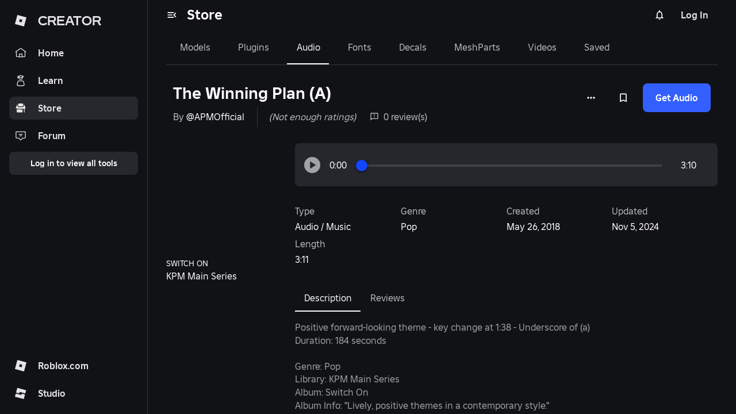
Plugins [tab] (253, 47)
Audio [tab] (308, 47)
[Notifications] (659, 15)
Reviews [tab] (387, 298)
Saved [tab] (597, 47)
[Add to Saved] (623, 97)
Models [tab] (195, 47)
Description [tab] (328, 298)
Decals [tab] (413, 47)
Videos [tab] (542, 47)
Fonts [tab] (359, 47)
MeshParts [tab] (477, 47)
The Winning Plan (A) (252, 93)
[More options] (591, 97)
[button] (312, 165)
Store (205, 15)
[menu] (172, 15)
